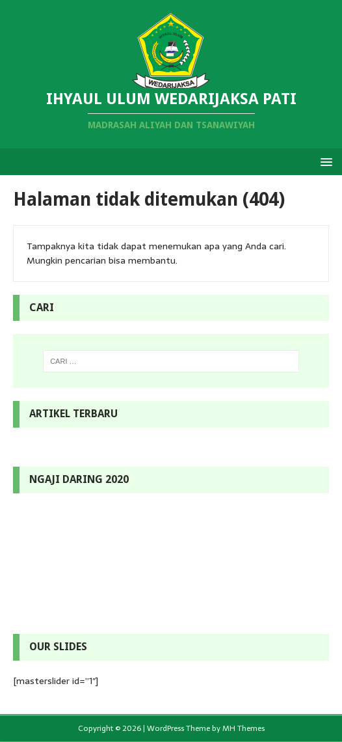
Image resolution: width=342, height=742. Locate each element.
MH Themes (243, 728)
